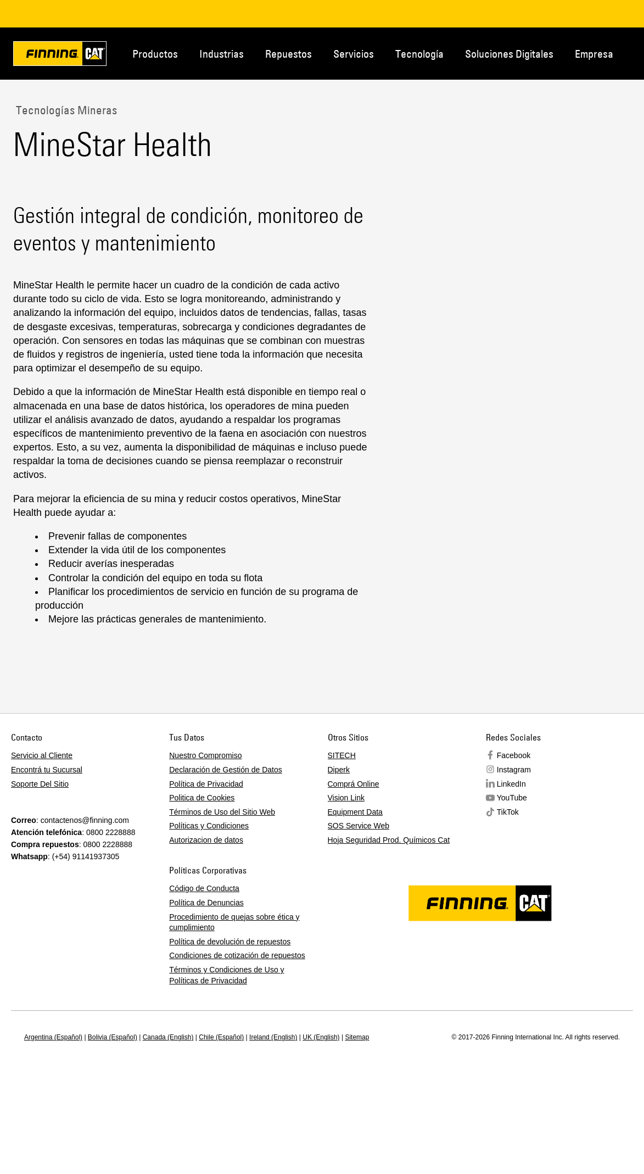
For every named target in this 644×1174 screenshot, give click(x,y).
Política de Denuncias (206, 902)
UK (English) (321, 1037)
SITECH (342, 755)
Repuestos (288, 53)
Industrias (221, 53)
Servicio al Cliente (41, 755)
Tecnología (419, 53)
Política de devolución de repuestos (229, 941)
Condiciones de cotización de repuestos (237, 955)
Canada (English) (168, 1037)
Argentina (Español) (53, 1037)
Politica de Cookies (201, 797)
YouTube (512, 797)
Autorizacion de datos (206, 840)
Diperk (339, 769)
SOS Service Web (359, 825)
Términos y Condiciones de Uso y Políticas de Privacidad (226, 975)
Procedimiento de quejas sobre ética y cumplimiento (234, 922)
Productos (155, 53)
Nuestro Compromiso (205, 755)
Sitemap (357, 1037)
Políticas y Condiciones (209, 825)
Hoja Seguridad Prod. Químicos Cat (389, 840)
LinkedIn (511, 784)
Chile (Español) (221, 1037)
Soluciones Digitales (509, 53)
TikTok (508, 812)
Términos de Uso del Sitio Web (222, 812)
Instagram (514, 769)
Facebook (513, 755)
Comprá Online (353, 784)
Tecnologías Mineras (65, 110)
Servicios (353, 53)
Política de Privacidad (206, 784)
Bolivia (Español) (112, 1037)
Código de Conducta (204, 888)
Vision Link (346, 797)
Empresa (594, 53)
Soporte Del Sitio (40, 784)
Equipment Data (355, 812)
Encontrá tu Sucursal (46, 769)
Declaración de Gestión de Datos (225, 769)
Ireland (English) (273, 1037)
